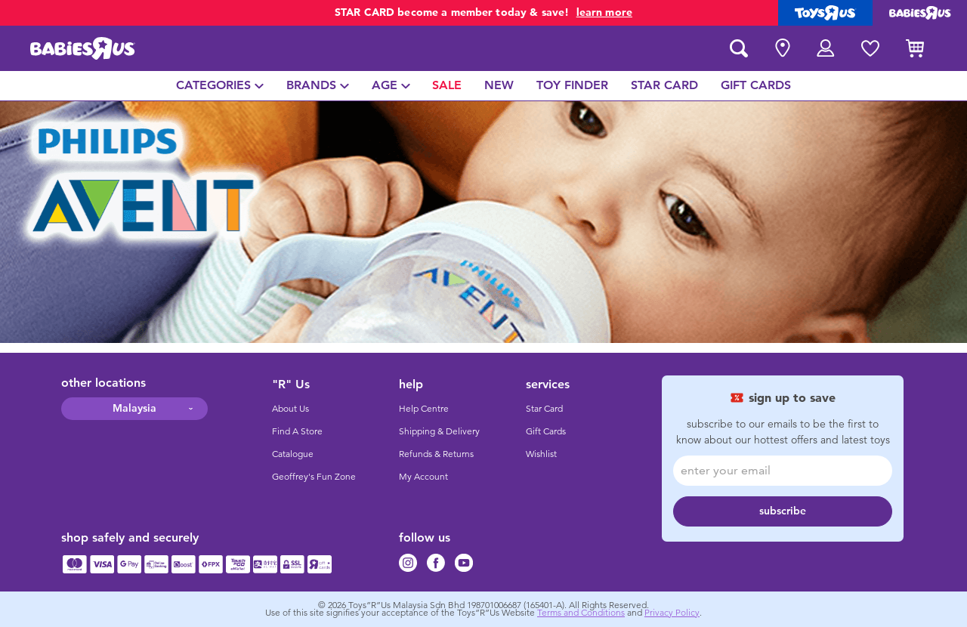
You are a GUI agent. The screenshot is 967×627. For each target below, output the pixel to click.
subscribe (782, 511)
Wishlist (541, 454)
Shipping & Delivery (439, 431)
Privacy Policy (672, 612)
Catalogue (293, 454)
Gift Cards (546, 431)
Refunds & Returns (436, 454)
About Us (290, 408)
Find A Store (297, 431)
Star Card (544, 408)
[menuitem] (220, 85)
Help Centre (424, 408)
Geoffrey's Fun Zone (314, 476)
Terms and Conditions (581, 612)
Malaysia (134, 408)
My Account (423, 476)
